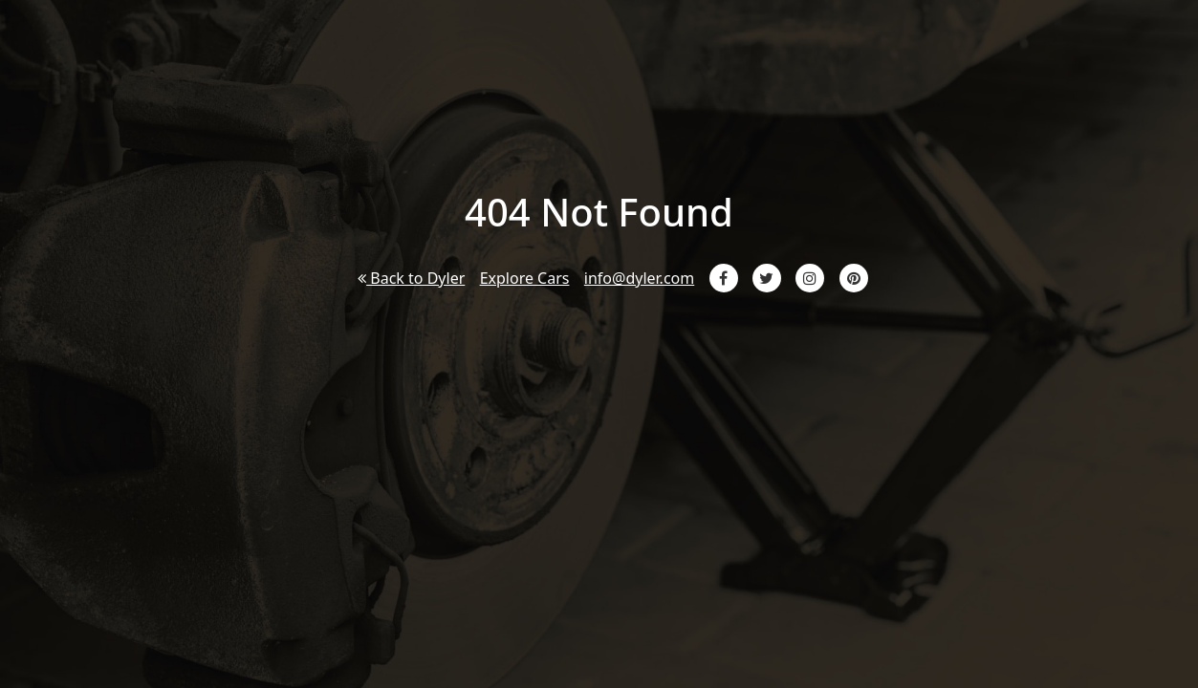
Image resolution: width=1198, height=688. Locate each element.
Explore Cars (525, 278)
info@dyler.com (639, 278)
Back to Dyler (411, 278)
